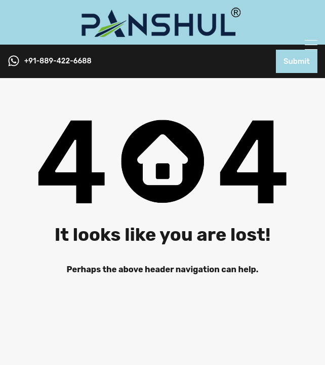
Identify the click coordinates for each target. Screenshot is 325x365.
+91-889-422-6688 (58, 61)
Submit (296, 61)
